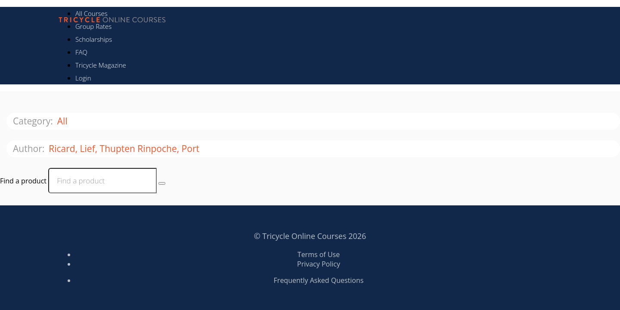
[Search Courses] (161, 183)
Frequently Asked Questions (319, 280)
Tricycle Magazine (100, 65)
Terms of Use (319, 254)
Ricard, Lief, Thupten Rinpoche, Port (125, 149)
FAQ (81, 52)
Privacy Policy (318, 264)
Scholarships (93, 39)
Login (83, 78)
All (63, 121)
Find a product (23, 181)
